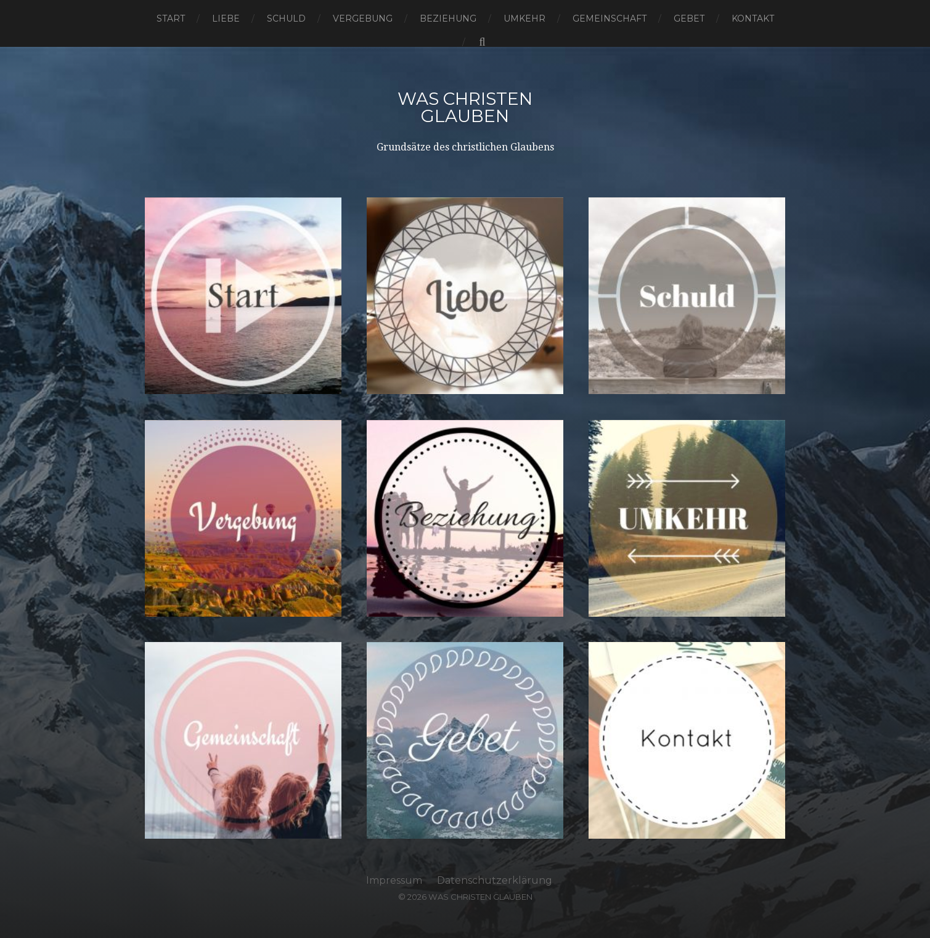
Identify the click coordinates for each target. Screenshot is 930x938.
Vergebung (363, 18)
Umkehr (524, 18)
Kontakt (753, 18)
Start (171, 18)
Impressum (394, 880)
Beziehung (448, 18)
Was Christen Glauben (465, 107)
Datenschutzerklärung (494, 880)
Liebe (226, 18)
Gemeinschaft (610, 18)
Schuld (286, 18)
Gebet (689, 18)
